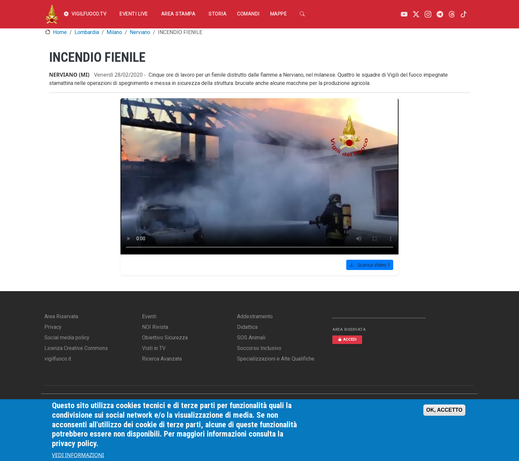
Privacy (53, 327)
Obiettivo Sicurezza (165, 337)
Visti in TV (153, 348)
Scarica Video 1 (369, 265)
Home (60, 32)
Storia (217, 14)
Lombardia (86, 32)
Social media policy (66, 337)
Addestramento (255, 316)
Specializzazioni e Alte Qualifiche (275, 359)
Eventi (149, 316)
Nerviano (140, 32)
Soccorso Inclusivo (259, 348)
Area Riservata (61, 316)
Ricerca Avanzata (162, 359)
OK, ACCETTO (444, 410)
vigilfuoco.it (57, 359)
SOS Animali (251, 337)
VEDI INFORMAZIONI (78, 455)
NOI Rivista (155, 327)
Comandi (248, 14)
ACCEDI (347, 339)
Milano (114, 32)
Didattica (247, 327)
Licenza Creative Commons (76, 348)
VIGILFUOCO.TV (85, 14)
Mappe (278, 14)
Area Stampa (178, 14)
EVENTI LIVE (133, 14)
